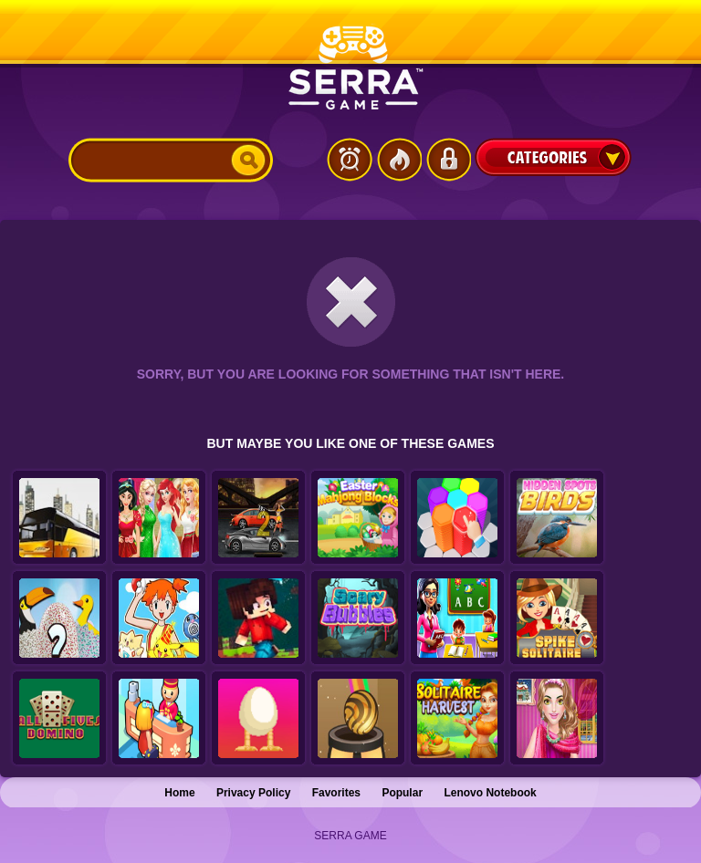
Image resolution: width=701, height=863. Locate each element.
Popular (402, 792)
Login (448, 160)
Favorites (336, 792)
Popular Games (399, 160)
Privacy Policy (253, 792)
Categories (553, 157)
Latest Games (349, 160)
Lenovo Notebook (490, 792)
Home (179, 792)
